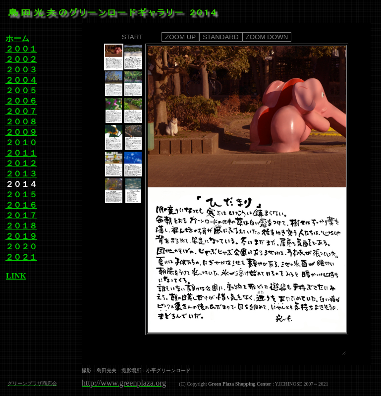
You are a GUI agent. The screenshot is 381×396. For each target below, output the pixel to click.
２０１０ (21, 142)
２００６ (21, 101)
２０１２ (21, 163)
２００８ (21, 121)
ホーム (17, 38)
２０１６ (21, 205)
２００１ (21, 49)
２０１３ (21, 174)
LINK (15, 276)
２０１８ (21, 226)
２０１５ (21, 194)
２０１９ (21, 236)
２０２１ (21, 257)
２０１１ (21, 153)
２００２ (21, 59)
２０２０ (21, 246)
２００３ (21, 69)
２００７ (21, 111)
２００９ (21, 132)
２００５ (21, 90)
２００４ (21, 80)
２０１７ (21, 215)
